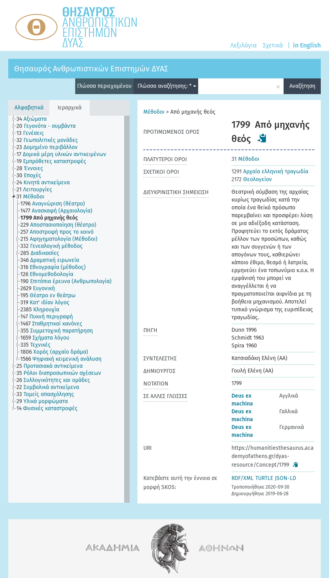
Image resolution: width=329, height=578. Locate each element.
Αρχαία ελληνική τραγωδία (269, 171)
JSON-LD (285, 478)
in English (307, 45)
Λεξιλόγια (243, 45)
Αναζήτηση (302, 86)
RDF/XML (242, 478)
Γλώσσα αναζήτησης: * (166, 86)
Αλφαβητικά (28, 107)
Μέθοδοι (153, 112)
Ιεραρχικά (69, 107)
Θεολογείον (251, 179)
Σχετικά (273, 45)
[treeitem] (35, 119)
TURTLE (264, 478)
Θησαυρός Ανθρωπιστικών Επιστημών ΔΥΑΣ (91, 68)
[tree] (69, 309)
